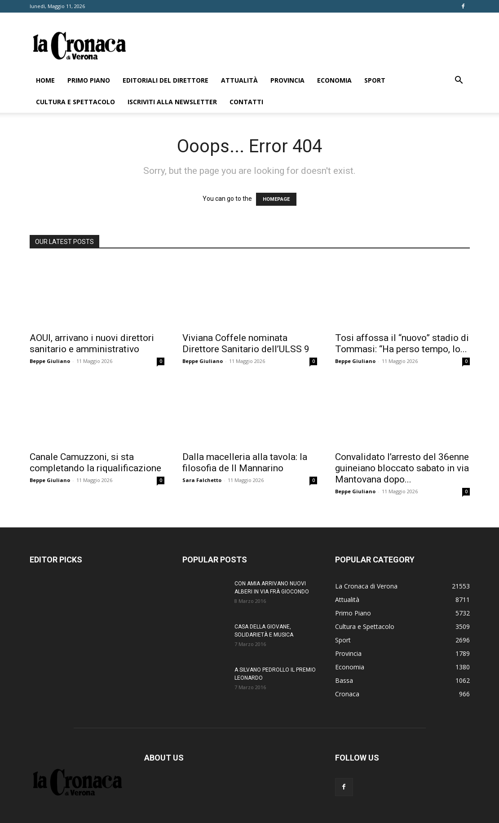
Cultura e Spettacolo (75, 101)
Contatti (246, 101)
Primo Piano (88, 80)
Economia (334, 80)
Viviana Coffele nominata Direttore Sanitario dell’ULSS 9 (245, 343)
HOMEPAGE (276, 199)
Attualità (239, 80)
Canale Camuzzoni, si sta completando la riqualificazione (95, 462)
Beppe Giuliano (50, 361)
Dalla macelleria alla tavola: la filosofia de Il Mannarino (244, 462)
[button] (459, 81)
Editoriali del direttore (165, 80)
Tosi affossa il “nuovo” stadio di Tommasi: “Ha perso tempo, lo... (402, 343)
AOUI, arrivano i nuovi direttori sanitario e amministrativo (92, 343)
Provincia (287, 80)
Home (45, 80)
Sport (374, 80)
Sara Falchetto (201, 480)
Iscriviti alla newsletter (172, 101)
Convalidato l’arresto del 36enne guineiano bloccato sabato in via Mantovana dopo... (402, 468)
